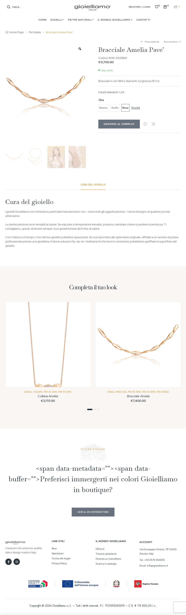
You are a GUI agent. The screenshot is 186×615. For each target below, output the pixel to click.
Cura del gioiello (93, 184)
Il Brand (100, 548)
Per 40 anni (50, 391)
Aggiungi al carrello (119, 124)
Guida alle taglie (61, 558)
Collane (37, 391)
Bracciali (121, 391)
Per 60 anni (148, 391)
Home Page (16, 32)
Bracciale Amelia (138, 396)
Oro (101, 100)
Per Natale (35, 32)
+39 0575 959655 (154, 560)
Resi (54, 548)
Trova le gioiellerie (106, 553)
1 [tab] (89, 409)
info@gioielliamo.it (157, 565)
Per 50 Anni (64, 391)
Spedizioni (58, 553)
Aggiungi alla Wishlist (145, 124)
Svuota (135, 107)
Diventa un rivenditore (108, 558)
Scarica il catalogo (106, 563)
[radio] (103, 107)
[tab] (93, 184)
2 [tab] (95, 409)
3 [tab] (98, 409)
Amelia (28, 391)
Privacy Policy (59, 563)
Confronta (153, 124)
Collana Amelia (48, 396)
